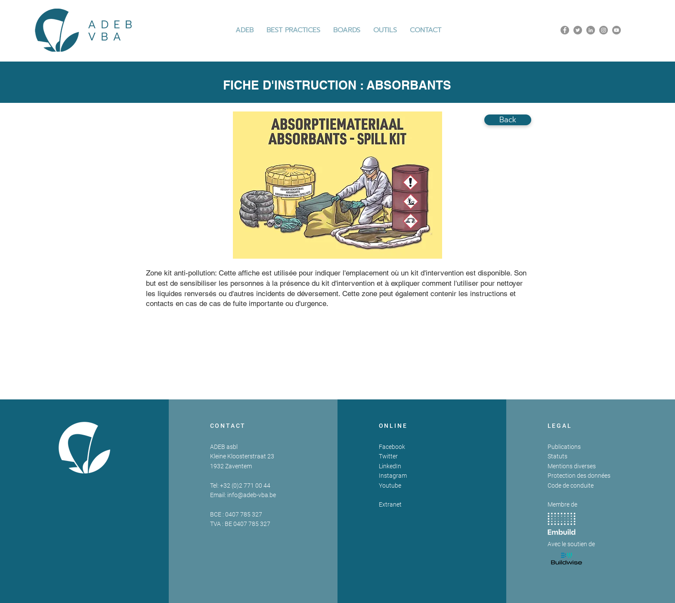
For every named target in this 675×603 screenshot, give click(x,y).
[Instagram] (603, 30)
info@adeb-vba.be (251, 495)
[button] (293, 30)
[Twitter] (577, 30)
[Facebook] (564, 30)
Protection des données (579, 475)
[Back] (507, 119)
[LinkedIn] (590, 30)
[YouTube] (616, 30)
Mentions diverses (572, 466)
